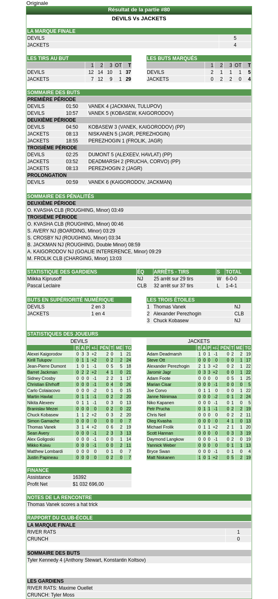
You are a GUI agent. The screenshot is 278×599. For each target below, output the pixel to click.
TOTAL (233, 272)
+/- (94, 347)
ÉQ (140, 272)
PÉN (104, 347)
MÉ (119, 347)
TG (128, 347)
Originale (37, 3)
